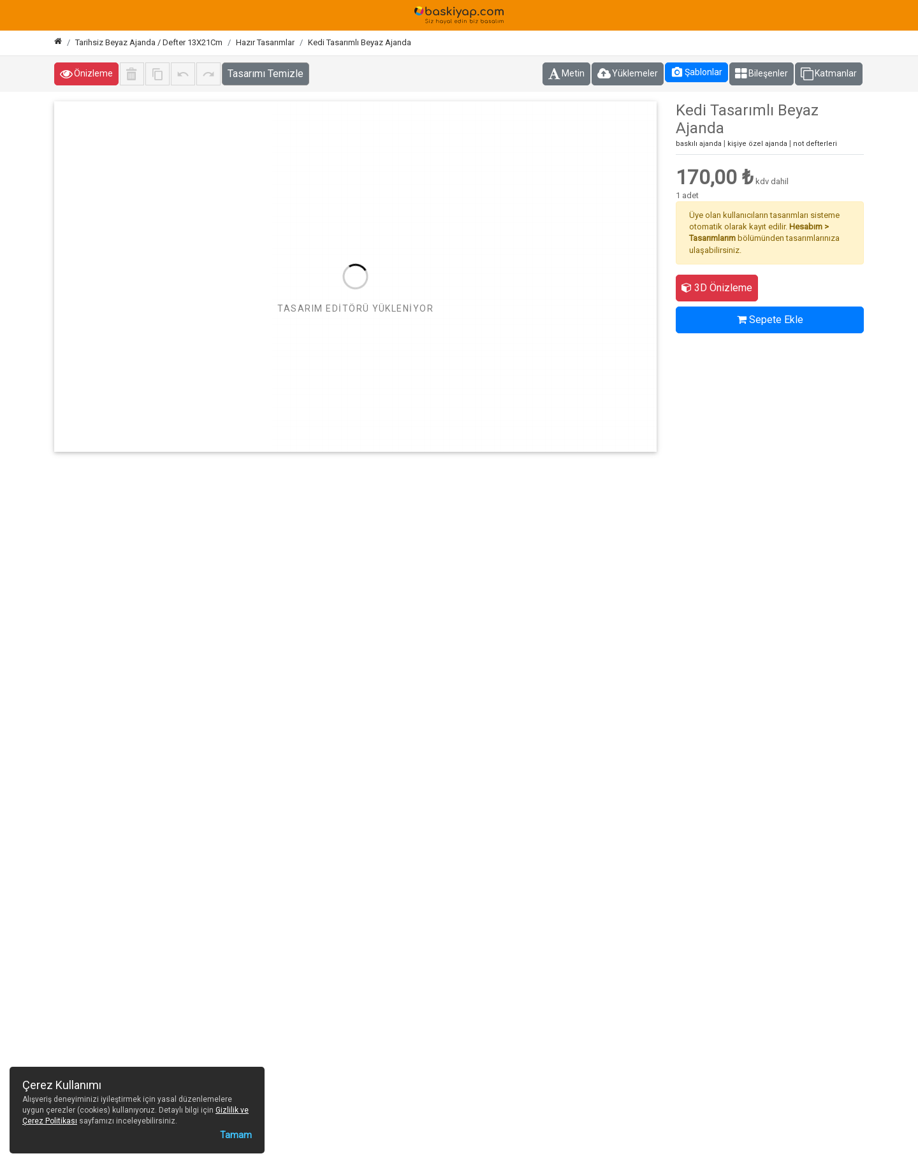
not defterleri (815, 144)
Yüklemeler (627, 74)
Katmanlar (829, 74)
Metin (566, 74)
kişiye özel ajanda (757, 144)
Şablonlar (696, 72)
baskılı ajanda (699, 144)
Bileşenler (761, 74)
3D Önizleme (716, 288)
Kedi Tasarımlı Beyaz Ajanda (359, 42)
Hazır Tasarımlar (265, 42)
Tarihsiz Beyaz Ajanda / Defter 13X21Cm (148, 42)
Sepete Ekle (770, 320)
